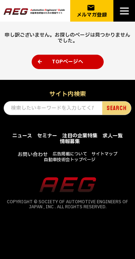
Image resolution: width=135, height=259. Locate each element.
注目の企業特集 (80, 136)
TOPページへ (67, 61)
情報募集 (70, 141)
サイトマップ (104, 154)
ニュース (22, 136)
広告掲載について (70, 154)
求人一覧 (113, 136)
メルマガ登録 (92, 11)
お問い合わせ (33, 154)
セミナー (47, 136)
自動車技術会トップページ (69, 159)
